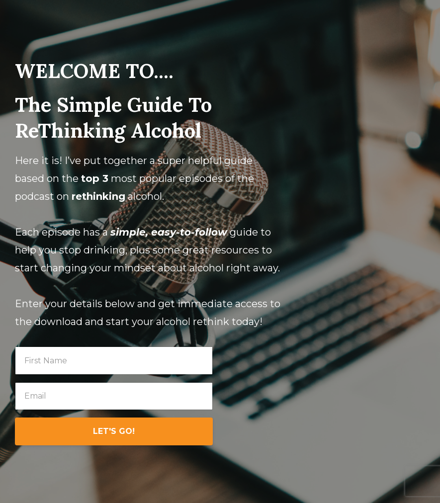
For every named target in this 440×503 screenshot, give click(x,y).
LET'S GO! (114, 431)
